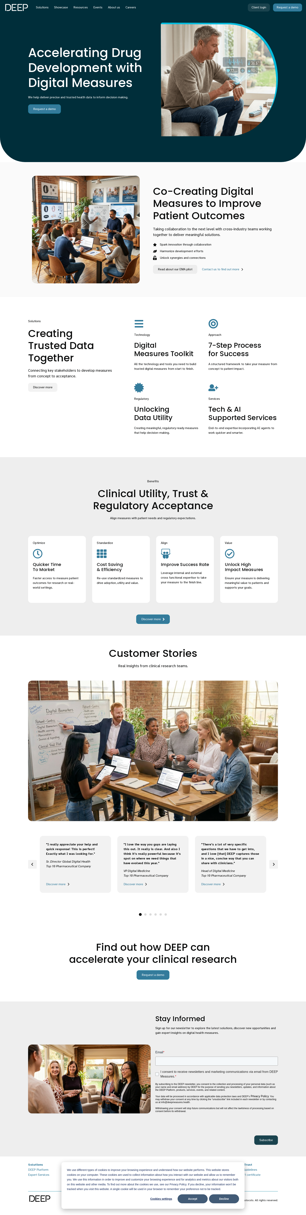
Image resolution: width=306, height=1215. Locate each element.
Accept (192, 1198)
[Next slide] (273, 864)
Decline (224, 1198)
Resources (80, 7)
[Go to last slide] (32, 864)
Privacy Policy (260, 1096)
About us (114, 7)
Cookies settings (161, 1198)
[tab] (140, 914)
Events (97, 7)
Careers (130, 7)
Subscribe (266, 1140)
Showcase (61, 7)
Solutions (42, 7)
